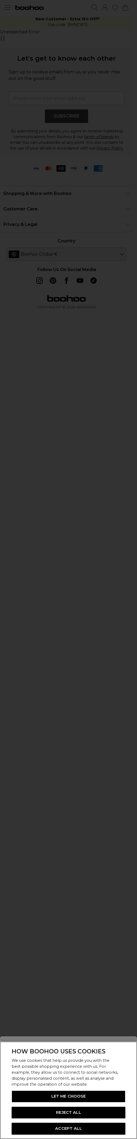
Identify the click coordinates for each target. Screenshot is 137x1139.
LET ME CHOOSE (68, 1096)
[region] (68, 1090)
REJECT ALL (68, 1112)
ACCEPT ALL (68, 1128)
